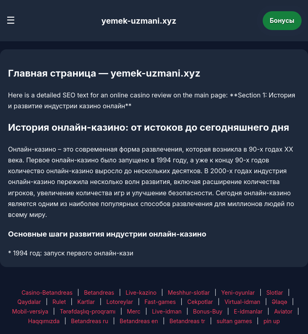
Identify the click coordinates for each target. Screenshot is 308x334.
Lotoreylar (119, 301)
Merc (134, 311)
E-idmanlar (248, 311)
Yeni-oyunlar (238, 292)
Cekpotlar (200, 301)
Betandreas (99, 292)
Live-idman (167, 311)
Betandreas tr (187, 321)
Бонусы (282, 20)
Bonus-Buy (207, 311)
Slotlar (274, 292)
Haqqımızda (43, 321)
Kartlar (86, 301)
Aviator (283, 311)
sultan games (234, 321)
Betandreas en (139, 321)
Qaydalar (29, 301)
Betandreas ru (89, 321)
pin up (271, 321)
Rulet (59, 301)
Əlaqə (279, 301)
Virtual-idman (242, 301)
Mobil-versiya (30, 311)
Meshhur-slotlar (189, 292)
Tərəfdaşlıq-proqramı (88, 311)
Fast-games (160, 301)
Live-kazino (141, 292)
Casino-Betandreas (47, 292)
